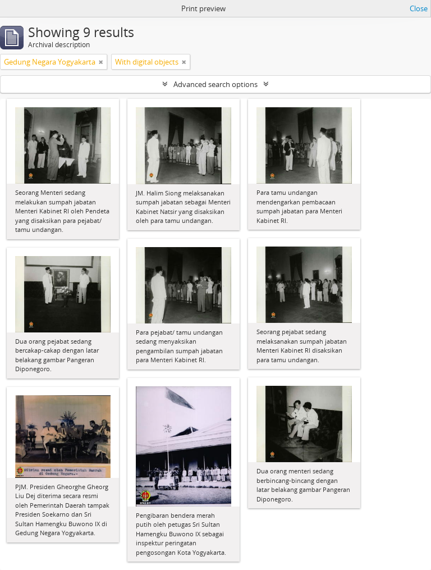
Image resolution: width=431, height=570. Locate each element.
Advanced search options (215, 84)
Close (419, 8)
